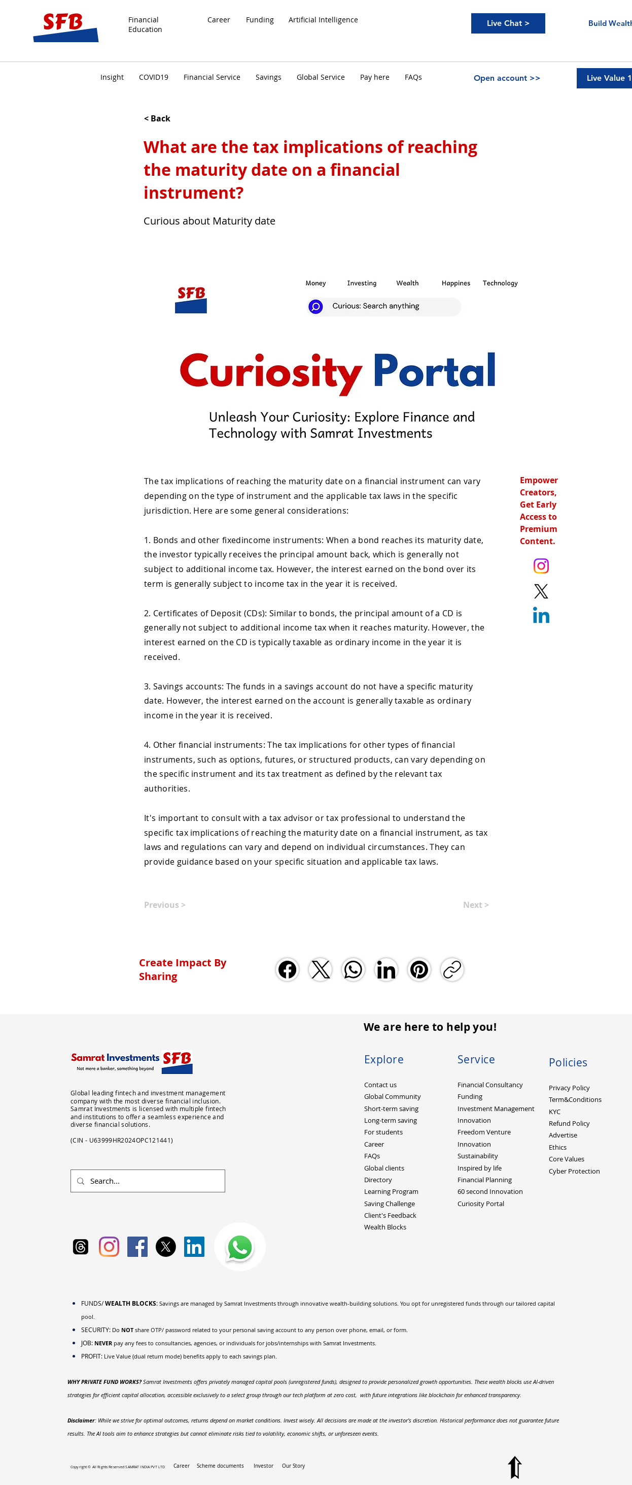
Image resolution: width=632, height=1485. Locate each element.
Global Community (392, 1096)
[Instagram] (109, 1247)
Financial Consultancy (490, 1084)
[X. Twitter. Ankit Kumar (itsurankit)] (541, 591)
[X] (166, 1247)
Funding (470, 1096)
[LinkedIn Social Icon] (194, 1247)
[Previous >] (177, 905)
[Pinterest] (419, 969)
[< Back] (177, 118)
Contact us (380, 1084)
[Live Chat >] (508, 23)
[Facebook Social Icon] (137, 1247)
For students (383, 1131)
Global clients (384, 1168)
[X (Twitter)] (320, 969)
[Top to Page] (515, 1467)
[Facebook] (287, 969)
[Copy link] (452, 969)
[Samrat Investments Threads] (81, 1247)
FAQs (372, 1155)
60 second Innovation (490, 1191)
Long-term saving (390, 1120)
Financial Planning (485, 1179)
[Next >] (463, 905)
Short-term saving (391, 1108)
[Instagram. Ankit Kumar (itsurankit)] (541, 566)
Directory (378, 1179)
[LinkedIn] (386, 969)
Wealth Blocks (385, 1226)
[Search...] (146, 1181)
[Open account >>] (507, 78)
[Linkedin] (541, 617)
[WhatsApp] (353, 969)
